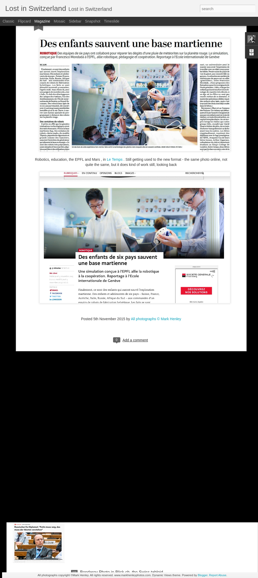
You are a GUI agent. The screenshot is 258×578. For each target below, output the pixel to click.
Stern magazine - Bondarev (105, 513)
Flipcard (24, 21)
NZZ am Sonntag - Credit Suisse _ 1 (113, 454)
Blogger (202, 575)
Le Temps (114, 118)
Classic (8, 21)
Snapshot (92, 21)
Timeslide (111, 21)
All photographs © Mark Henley (156, 278)
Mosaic (59, 21)
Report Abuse (217, 575)
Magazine (42, 21)
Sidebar (75, 21)
